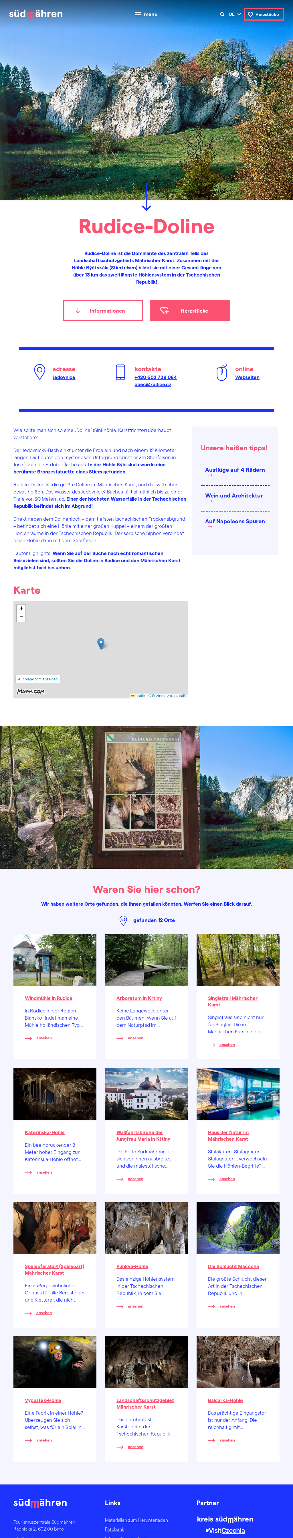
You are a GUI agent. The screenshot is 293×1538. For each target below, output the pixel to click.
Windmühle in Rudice (48, 998)
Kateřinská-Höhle (45, 1132)
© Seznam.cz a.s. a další (168, 696)
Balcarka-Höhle (225, 1400)
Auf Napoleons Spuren (235, 521)
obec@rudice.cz (152, 384)
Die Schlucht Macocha (233, 1266)
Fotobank (114, 1529)
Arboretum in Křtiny (139, 998)
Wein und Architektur (234, 495)
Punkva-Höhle (132, 1266)
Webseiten (247, 377)
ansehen (44, 1037)
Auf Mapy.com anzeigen (38, 679)
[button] (100, 644)
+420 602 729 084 (155, 377)
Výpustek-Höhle (43, 1400)
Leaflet (138, 696)
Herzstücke (267, 14)
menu (151, 14)
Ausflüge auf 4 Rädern (235, 469)
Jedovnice (64, 377)
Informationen (107, 310)
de (232, 14)
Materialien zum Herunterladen (136, 1520)
